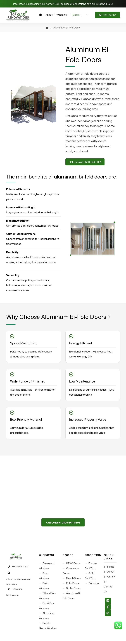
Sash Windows (50, 574)
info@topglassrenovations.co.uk (19, 580)
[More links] (87, 15)
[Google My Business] (108, 603)
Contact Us (108, 588)
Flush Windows (51, 579)
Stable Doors (73, 589)
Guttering (93, 584)
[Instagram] (108, 616)
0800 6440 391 (16, 568)
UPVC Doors (73, 564)
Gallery (109, 578)
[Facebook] (108, 609)
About (109, 573)
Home (109, 568)
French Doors (73, 579)
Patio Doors (72, 584)
